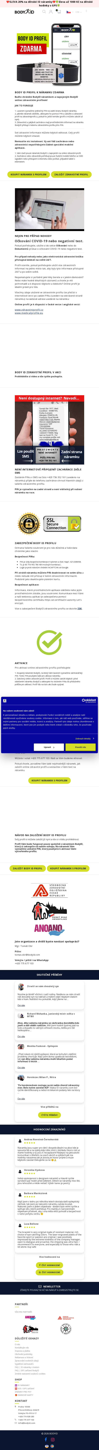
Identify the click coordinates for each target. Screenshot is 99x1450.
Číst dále (21, 1005)
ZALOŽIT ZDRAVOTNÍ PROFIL (71, 174)
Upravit (49, 747)
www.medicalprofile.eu (29, 313)
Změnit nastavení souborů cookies (30, 1373)
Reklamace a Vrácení (24, 1357)
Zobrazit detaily (83, 738)
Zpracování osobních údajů (27, 1360)
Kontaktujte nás (22, 1347)
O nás (17, 1344)
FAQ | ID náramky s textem (27, 1367)
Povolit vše (80, 747)
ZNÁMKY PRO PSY (23, 1391)
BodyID (53, 1433)
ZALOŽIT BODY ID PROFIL (27, 868)
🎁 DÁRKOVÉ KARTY (24, 1395)
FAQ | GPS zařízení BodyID (27, 1370)
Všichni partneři (23, 1311)
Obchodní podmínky (23, 1354)
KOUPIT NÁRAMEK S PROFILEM (29, 174)
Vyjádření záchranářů (24, 1363)
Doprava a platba (22, 1350)
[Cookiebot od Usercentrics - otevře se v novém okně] (84, 701)
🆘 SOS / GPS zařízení (24, 1388)
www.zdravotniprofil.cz (29, 309)
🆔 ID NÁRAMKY (22, 1385)
